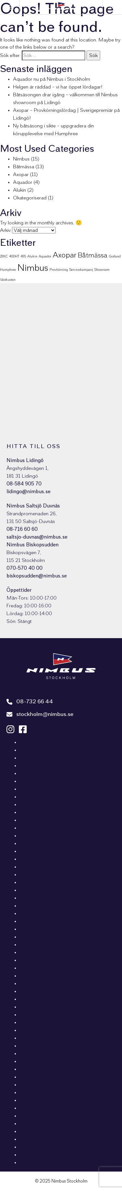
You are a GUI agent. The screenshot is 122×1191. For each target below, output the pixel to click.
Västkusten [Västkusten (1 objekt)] (8, 279)
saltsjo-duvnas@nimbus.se (37, 537)
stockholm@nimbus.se (40, 714)
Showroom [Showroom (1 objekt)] (102, 269)
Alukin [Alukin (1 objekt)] (32, 256)
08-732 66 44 (30, 702)
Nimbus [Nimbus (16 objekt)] (32, 268)
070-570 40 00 (25, 568)
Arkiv (5, 230)
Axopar (21, 174)
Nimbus (21, 158)
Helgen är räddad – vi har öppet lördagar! (57, 86)
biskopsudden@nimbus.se (37, 575)
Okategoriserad (30, 197)
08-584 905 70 (24, 483)
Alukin (19, 190)
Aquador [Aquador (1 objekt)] (45, 256)
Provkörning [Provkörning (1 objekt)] (58, 269)
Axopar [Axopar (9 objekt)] (64, 255)
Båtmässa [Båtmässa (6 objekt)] (92, 255)
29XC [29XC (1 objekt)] (4, 256)
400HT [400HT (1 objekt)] (14, 256)
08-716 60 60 (22, 529)
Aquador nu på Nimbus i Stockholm (51, 79)
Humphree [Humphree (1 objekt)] (8, 269)
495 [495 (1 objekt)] (23, 256)
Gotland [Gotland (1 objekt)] (115, 256)
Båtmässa (23, 166)
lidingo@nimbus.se (28, 491)
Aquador (22, 182)
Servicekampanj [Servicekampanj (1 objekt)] (81, 269)
